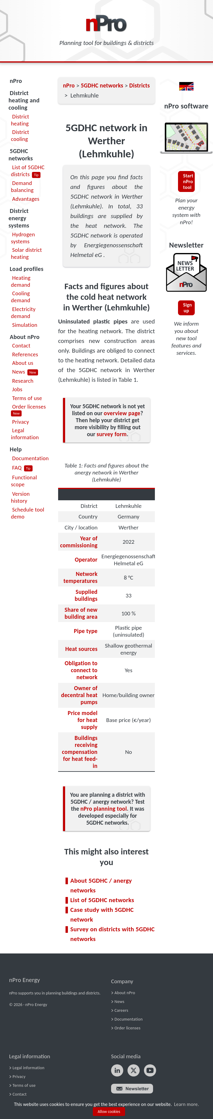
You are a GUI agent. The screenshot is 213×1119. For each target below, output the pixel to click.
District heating (20, 120)
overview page (122, 413)
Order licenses (29, 406)
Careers (121, 1010)
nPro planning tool (103, 808)
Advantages (25, 198)
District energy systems (19, 218)
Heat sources (81, 648)
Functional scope (24, 481)
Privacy (20, 421)
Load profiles (27, 268)
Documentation (30, 458)
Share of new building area (81, 613)
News (18, 371)
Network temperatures (80, 577)
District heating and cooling (24, 100)
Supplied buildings (86, 595)
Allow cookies (109, 1111)
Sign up (187, 307)
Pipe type (86, 631)
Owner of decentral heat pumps (79, 695)
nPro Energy (24, 980)
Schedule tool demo (27, 513)
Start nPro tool (188, 181)
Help (16, 449)
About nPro (25, 336)
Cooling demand (20, 297)
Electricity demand (23, 313)
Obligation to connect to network (81, 670)
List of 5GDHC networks (102, 900)
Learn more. (186, 1104)
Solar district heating (26, 253)
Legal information (25, 434)
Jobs (17, 389)
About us (22, 362)
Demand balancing (22, 186)
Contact (21, 345)
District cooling (20, 135)
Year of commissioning (78, 542)
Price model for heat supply (83, 720)
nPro (16, 80)
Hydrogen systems (23, 238)
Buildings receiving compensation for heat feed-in (80, 751)
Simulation (24, 324)
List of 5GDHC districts (27, 171)
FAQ (17, 467)
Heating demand (20, 281)
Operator (86, 559)
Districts (139, 85)
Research (22, 380)
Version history (20, 497)
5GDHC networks (21, 154)
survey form (111, 434)
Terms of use (27, 398)
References (25, 354)
